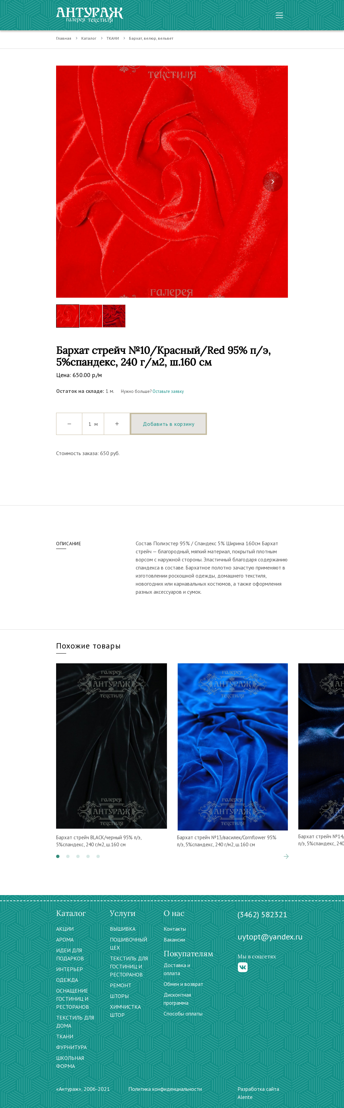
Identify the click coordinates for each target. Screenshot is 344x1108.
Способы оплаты (183, 1013)
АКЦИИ (65, 928)
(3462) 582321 (262, 914)
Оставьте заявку (168, 391)
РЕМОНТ (120, 985)
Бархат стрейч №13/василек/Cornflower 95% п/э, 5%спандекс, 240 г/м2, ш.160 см (226, 841)
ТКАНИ (112, 38)
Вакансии (174, 939)
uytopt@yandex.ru (270, 936)
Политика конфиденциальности (165, 1088)
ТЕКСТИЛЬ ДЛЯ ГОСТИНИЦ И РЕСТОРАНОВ (129, 966)
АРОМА (65, 939)
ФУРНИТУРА (71, 1047)
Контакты (175, 928)
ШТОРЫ (119, 996)
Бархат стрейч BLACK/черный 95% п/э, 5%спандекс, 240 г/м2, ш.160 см (98, 841)
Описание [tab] (68, 544)
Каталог (88, 38)
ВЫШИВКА (122, 928)
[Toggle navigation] (279, 15)
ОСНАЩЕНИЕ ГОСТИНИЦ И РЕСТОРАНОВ (72, 998)
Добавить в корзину (168, 423)
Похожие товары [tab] (88, 645)
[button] (58, 856)
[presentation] (273, 182)
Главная (63, 38)
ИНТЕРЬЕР (69, 969)
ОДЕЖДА (67, 979)
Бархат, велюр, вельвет (151, 38)
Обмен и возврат (183, 984)
